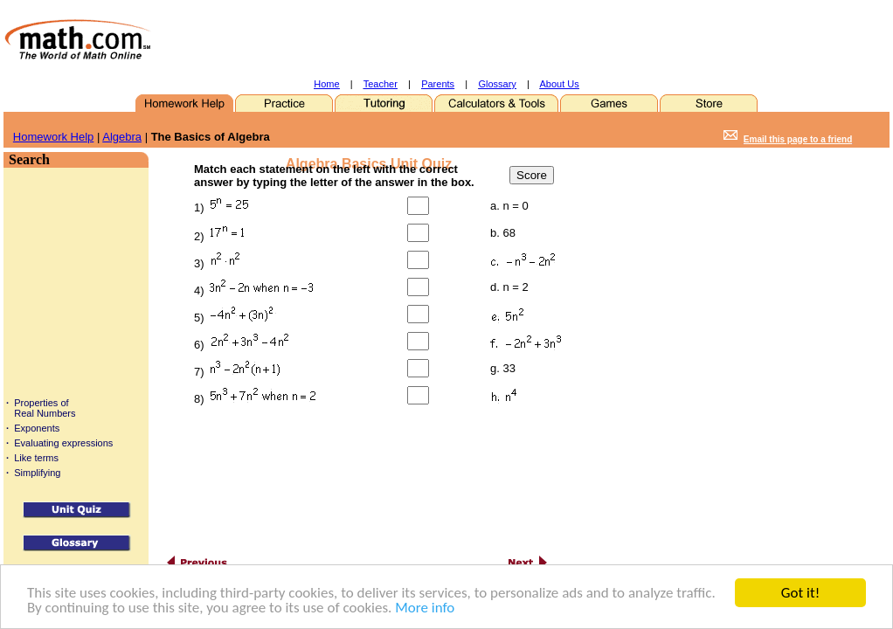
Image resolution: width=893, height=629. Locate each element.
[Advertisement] (489, 39)
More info (424, 608)
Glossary (497, 84)
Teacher (380, 84)
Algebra (122, 136)
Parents (437, 84)
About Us (559, 84)
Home (326, 84)
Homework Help (53, 136)
